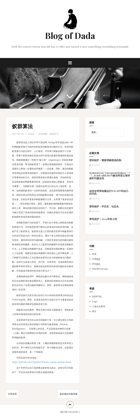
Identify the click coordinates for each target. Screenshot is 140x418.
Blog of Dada (70, 35)
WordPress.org (100, 268)
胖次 (94, 311)
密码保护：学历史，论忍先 (104, 206)
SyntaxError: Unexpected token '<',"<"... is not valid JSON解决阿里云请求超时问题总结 (109, 175)
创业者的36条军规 (68, 393)
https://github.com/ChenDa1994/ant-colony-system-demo (41, 362)
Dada (31, 133)
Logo (94, 301)
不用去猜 (12, 393)
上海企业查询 (98, 306)
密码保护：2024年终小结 (103, 219)
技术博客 (43, 133)
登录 (94, 254)
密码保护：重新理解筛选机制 (105, 160)
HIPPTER (96, 296)
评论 (96, 263)
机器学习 (54, 133)
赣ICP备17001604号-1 (70, 412)
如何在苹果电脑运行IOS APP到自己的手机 (109, 192)
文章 (96, 259)
